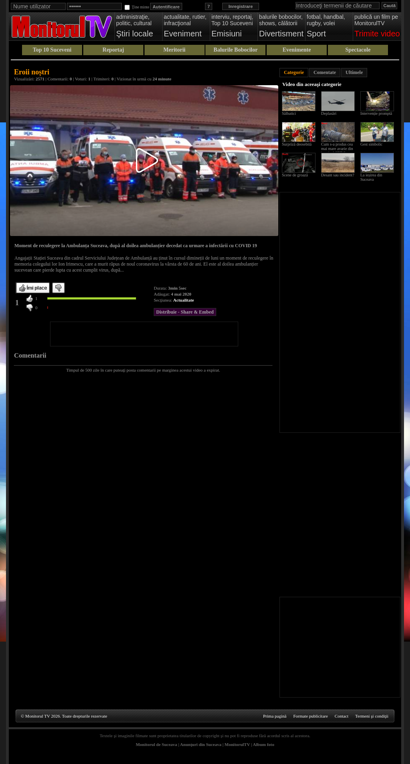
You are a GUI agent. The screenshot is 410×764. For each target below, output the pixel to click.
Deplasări (328, 113)
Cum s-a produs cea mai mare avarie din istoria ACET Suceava (339, 148)
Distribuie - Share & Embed (185, 312)
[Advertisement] (144, 334)
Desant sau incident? (337, 175)
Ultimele (354, 72)
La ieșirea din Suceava (371, 177)
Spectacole (357, 50)
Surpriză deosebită (297, 144)
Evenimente (297, 50)
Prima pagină (274, 716)
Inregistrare (241, 6)
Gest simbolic (371, 144)
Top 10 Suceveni (52, 50)
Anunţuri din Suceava (200, 744)
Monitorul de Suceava (156, 744)
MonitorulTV (237, 744)
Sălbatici (289, 113)
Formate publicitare (310, 716)
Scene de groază (295, 175)
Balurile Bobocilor (235, 50)
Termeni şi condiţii (371, 716)
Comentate (325, 72)
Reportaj (113, 50)
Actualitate (183, 300)
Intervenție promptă (376, 113)
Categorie (294, 72)
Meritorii (174, 50)
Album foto (263, 744)
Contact (341, 716)
